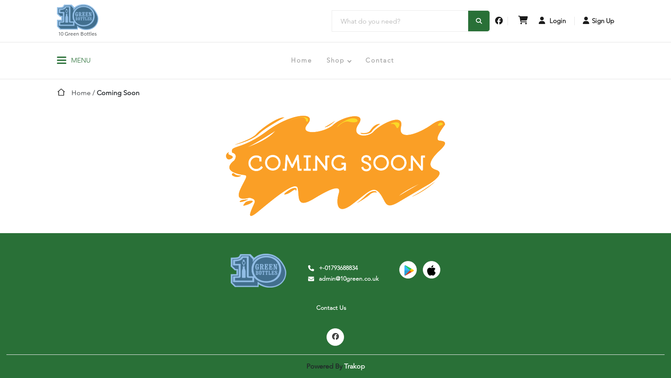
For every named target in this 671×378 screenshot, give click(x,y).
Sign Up (598, 21)
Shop (335, 60)
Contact (379, 60)
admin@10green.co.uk (343, 278)
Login (552, 21)
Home (301, 60)
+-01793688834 (332, 268)
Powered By (335, 366)
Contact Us (331, 308)
